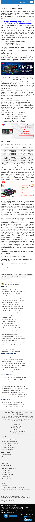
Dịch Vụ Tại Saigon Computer (9, 468)
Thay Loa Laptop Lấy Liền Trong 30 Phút (12, 327)
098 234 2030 (17, 429)
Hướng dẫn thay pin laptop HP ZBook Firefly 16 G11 (14, 392)
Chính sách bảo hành (7, 445)
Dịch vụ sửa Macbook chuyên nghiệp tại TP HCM (14, 365)
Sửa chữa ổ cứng (7, 317)
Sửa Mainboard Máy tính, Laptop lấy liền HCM (13, 336)
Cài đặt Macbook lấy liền (8, 323)
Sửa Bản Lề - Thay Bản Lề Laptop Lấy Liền (13, 310)
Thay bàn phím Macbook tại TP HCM (11, 369)
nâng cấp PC (4, 52)
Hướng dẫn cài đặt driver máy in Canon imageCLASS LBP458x (17, 382)
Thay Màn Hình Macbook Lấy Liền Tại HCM (13, 359)
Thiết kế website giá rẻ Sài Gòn (10, 295)
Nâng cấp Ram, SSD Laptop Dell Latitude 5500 (13, 404)
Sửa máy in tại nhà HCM (8, 347)
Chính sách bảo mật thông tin (8, 447)
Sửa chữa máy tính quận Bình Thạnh (11, 312)
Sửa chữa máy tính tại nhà (8, 474)
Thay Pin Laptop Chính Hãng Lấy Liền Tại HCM (13, 344)
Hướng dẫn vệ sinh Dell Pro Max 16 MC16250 (13, 390)
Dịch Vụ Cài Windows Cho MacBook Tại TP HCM (14, 363)
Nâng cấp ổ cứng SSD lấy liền (10, 340)
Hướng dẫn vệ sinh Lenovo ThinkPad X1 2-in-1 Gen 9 (15, 377)
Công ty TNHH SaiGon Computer (22, 47)
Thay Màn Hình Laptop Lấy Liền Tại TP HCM (13, 308)
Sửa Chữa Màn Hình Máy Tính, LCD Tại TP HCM (14, 298)
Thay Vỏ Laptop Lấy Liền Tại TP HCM (11, 325)
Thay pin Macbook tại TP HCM (10, 371)
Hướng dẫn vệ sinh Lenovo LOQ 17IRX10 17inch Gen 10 (16, 384)
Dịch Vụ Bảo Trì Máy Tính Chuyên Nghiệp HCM (14, 291)
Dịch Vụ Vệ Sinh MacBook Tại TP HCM (12, 367)
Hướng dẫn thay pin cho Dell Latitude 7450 (12, 379)
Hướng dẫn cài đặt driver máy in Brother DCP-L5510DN (15, 388)
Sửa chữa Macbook (6, 478)
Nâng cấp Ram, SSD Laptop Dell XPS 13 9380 (13, 406)
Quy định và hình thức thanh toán (9, 441)
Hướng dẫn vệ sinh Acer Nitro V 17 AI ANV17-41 (14, 396)
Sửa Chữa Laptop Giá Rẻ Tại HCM (11, 302)
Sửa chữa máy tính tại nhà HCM (10, 321)
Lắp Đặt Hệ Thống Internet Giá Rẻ (10, 319)
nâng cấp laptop (18, 274)
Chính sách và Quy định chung (9, 439)
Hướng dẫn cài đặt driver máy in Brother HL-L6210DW (15, 394)
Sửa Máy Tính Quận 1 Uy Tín (9, 289)
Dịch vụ (11, 6)
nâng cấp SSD (19, 112)
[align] (30, 514)
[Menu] (31, 2)
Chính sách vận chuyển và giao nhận (10, 443)
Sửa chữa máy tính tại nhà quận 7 (10, 330)
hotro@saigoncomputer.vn (17, 433)
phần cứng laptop (28, 274)
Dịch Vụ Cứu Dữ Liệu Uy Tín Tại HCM (11, 293)
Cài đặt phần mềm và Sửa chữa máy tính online (13, 300)
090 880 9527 (17, 426)
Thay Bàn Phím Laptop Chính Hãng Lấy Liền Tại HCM (15, 342)
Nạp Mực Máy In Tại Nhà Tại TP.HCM (11, 351)
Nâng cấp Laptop (6, 481)
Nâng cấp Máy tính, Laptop (9, 349)
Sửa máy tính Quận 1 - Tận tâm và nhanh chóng (14, 338)
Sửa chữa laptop (6, 456)
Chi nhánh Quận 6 (6, 472)
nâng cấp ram (22, 276)
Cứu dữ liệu (4, 459)
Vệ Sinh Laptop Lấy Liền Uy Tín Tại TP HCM (13, 306)
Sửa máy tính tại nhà (7, 454)
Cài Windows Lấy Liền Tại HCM (10, 334)
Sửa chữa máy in (6, 476)
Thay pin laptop (5, 463)
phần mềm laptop (6, 276)
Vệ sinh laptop (5, 461)
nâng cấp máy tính (9, 274)
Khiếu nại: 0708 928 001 (7, 449)
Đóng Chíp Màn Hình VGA (9, 332)
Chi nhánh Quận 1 (6, 470)
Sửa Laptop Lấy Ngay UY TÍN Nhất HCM (12, 304)
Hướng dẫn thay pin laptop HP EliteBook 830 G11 (14, 386)
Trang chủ (4, 6)
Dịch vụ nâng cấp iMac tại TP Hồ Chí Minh (12, 361)
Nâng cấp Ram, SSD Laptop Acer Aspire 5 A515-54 (14, 402)
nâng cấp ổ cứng (5, 279)
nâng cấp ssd (15, 276)
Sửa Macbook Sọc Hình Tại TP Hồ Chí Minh (13, 357)
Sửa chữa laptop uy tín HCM (9, 315)
